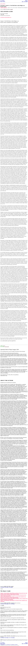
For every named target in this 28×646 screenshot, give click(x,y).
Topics (23, 1)
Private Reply (6, 587)
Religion (26, 0)
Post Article (26, 1)
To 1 (9, 603)
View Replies (11, 587)
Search (4, 1)
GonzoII (12, 586)
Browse (1, 1)
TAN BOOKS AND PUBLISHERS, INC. (5, 17)
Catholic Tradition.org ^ (3, 7)
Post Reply (2, 587)
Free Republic (2, 0)
